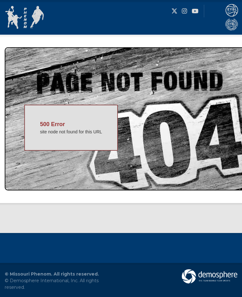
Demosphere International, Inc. (44, 280)
